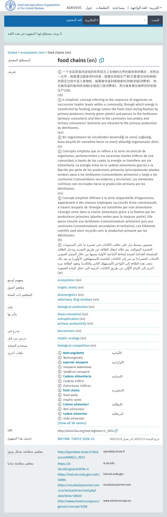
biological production (73, 307)
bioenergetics (67, 295)
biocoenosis (66, 331)
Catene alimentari (76, 404)
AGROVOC (74, 8)
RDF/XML (64, 439)
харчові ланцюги (75, 362)
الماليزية (90, 20)
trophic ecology (68, 338)
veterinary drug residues (75, 299)
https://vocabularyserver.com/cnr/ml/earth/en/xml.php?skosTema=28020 (78, 490)
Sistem (12, 53)
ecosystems (66, 280)
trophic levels (67, 287)
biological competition (74, 346)
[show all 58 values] (72, 423)
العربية (154, 8)
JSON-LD (88, 439)
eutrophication (68, 319)
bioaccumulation (69, 314)
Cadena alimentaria (77, 376)
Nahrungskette (73, 353)
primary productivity (72, 324)
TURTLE (76, 439)
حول (89, 8)
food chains (71, 390)
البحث (155, 20)
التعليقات (102, 8)
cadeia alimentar (75, 414)
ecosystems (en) (32, 53)
